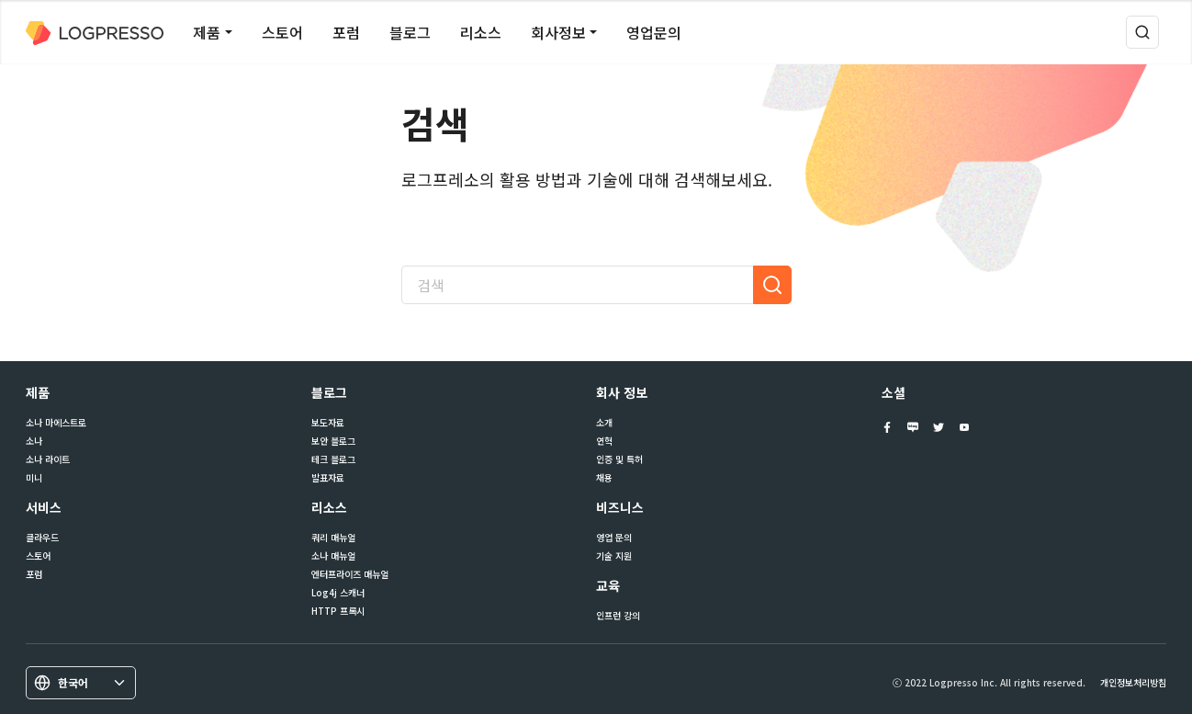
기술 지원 (614, 555)
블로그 (410, 32)
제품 (206, 32)
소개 (604, 422)
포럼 (346, 32)
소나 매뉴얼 (333, 555)
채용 (604, 477)
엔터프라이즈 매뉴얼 (349, 574)
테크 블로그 (333, 459)
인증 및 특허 (619, 459)
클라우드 (42, 537)
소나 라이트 (48, 459)
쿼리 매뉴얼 (333, 537)
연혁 (604, 441)
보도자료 (327, 422)
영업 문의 (614, 537)
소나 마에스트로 (56, 422)
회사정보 (558, 32)
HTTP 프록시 (338, 611)
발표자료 (327, 477)
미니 (34, 477)
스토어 (282, 32)
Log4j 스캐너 (338, 592)
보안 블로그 (333, 441)
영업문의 (653, 32)
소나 (34, 441)
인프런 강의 (618, 615)
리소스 (480, 32)
